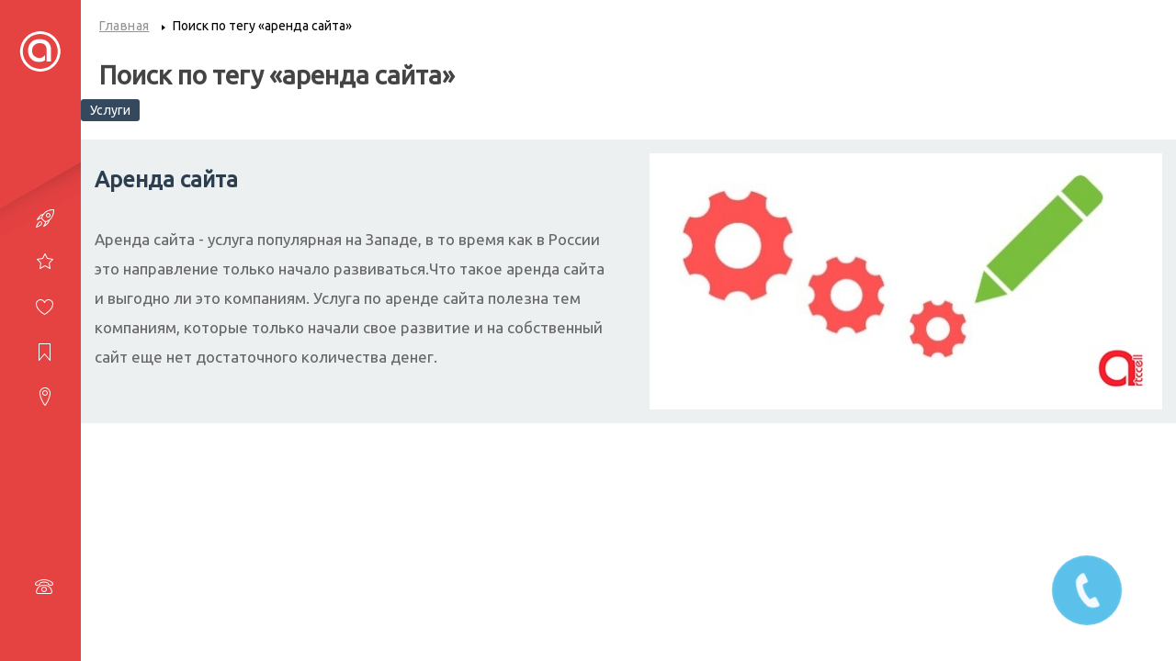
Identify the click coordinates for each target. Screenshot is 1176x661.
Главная (124, 25)
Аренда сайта (166, 179)
